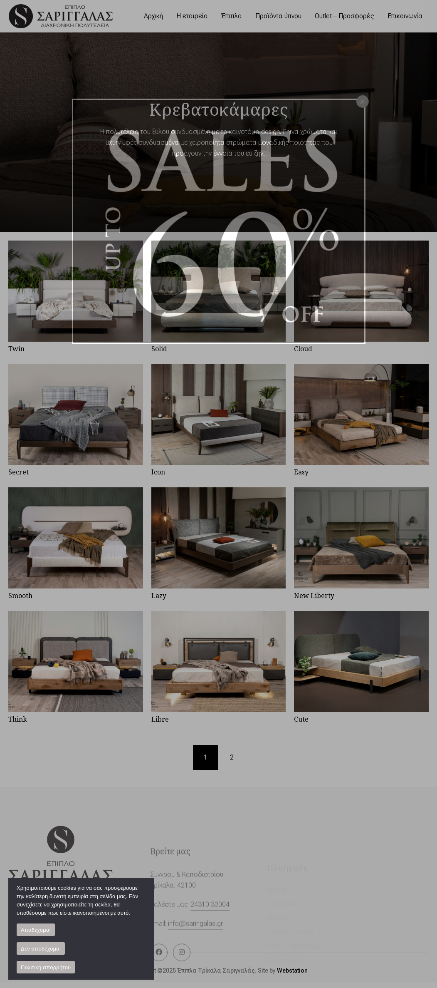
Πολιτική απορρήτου (46, 967)
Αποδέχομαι (36, 930)
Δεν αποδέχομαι (41, 949)
